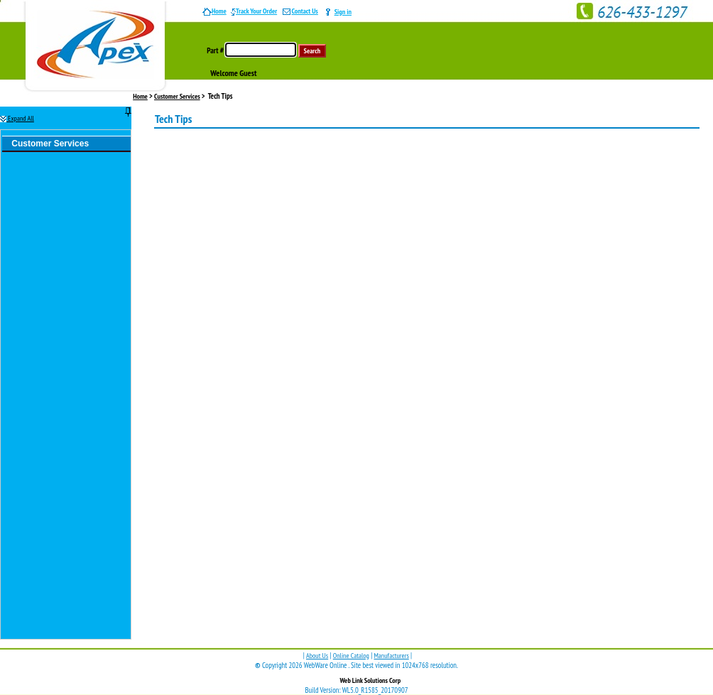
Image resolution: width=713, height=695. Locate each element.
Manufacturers (391, 655)
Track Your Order (254, 11)
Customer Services (177, 96)
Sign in (343, 11)
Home (214, 11)
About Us (317, 655)
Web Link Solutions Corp (370, 680)
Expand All (17, 118)
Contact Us (300, 11)
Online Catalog (351, 655)
